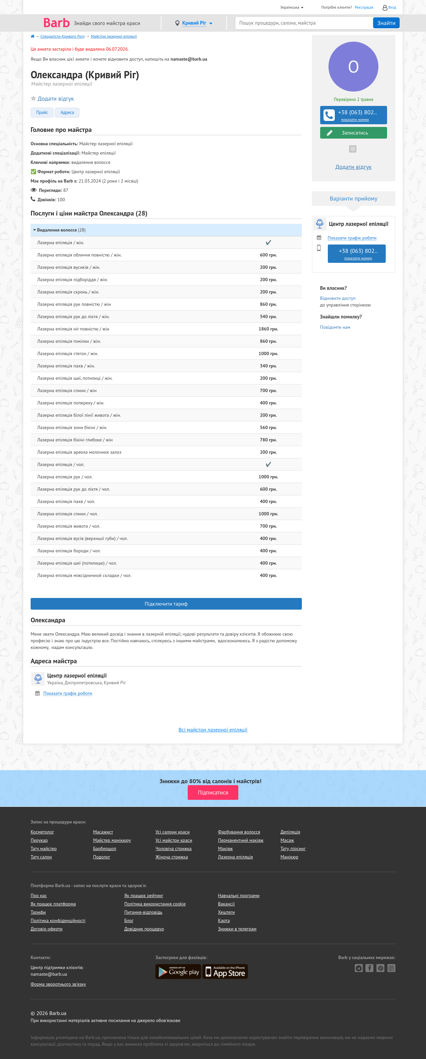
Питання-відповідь (143, 912)
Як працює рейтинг (143, 895)
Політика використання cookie (155, 904)
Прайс (42, 112)
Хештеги (226, 912)
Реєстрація (364, 7)
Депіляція (290, 832)
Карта (224, 920)
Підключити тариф (166, 603)
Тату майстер (44, 848)
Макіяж (225, 848)
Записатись (347, 132)
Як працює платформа (53, 904)
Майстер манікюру (112, 840)
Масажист (103, 832)
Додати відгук (56, 98)
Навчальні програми (239, 895)
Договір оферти (47, 929)
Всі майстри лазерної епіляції (213, 729)
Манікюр (290, 857)
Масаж (287, 840)
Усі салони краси (172, 832)
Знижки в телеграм (237, 929)
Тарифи (38, 912)
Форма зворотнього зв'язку (58, 984)
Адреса (67, 112)
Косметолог (42, 832)
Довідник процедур (144, 929)
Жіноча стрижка (171, 857)
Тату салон (41, 857)
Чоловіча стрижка (173, 848)
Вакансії (226, 904)
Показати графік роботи (67, 693)
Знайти (386, 23)
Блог (128, 920)
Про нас (39, 895)
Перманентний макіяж (241, 840)
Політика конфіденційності (58, 920)
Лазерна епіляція (235, 857)
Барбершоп (104, 848)
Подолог (101, 857)
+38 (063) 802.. (354, 115)
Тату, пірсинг (293, 848)
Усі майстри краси (173, 840)
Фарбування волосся (239, 832)
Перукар (39, 840)
